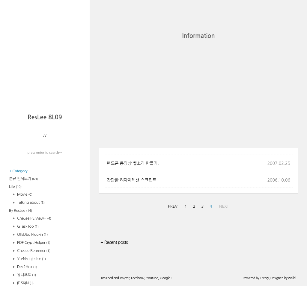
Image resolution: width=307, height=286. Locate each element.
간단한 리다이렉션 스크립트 (131, 180)
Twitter (124, 278)
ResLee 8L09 (45, 117)
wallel (292, 278)
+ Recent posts (114, 242)
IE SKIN (25, 283)
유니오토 (26, 275)
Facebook (138, 278)
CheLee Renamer (33, 250)
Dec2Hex (26, 267)
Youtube (152, 278)
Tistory (264, 278)
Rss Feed (107, 278)
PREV (172, 206)
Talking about (30, 202)
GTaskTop (27, 226)
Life (15, 186)
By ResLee (20, 210)
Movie (24, 194)
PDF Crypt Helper (33, 242)
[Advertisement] (46, 70)
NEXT (224, 206)
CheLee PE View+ (33, 218)
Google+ (166, 278)
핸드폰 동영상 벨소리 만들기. (133, 163)
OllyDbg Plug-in (32, 234)
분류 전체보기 (23, 179)
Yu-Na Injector (31, 259)
